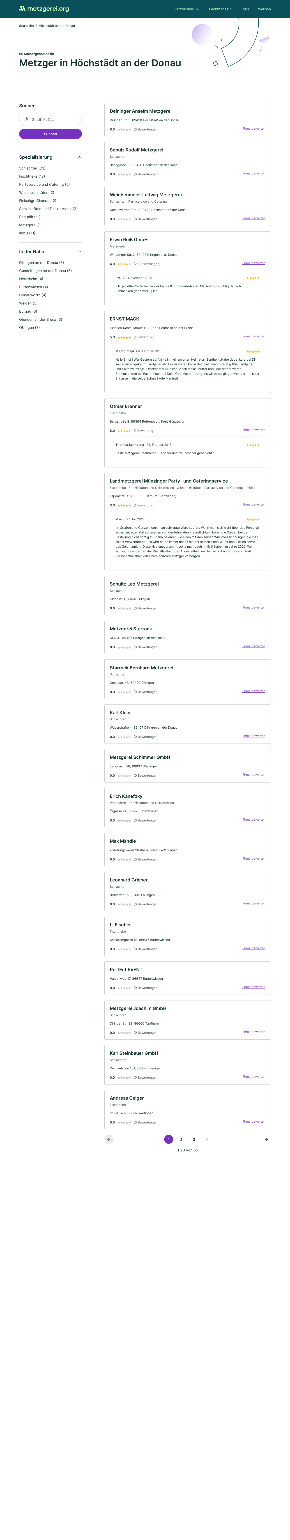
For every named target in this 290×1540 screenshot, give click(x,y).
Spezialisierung (36, 157)
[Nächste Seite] (266, 1142)
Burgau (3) (28, 311)
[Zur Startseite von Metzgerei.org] (44, 9)
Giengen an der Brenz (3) (40, 319)
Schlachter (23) (32, 168)
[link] (187, 120)
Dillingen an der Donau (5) (41, 263)
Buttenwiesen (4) (33, 287)
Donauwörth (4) (32, 295)
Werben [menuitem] (264, 9)
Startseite (26, 26)
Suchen (50, 134)
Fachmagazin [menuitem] (220, 9)
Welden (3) (28, 303)
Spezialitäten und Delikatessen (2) (48, 209)
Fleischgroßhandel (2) (37, 201)
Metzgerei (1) (30, 225)
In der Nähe (31, 251)
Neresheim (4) (31, 279)
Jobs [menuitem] (245, 9)
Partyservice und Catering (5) (44, 184)
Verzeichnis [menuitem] (184, 9)
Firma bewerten (253, 129)
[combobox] (50, 119)
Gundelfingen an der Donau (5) (45, 271)
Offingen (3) (29, 327)
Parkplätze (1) (31, 217)
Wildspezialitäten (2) (36, 192)
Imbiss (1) (27, 233)
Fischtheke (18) (32, 176)
